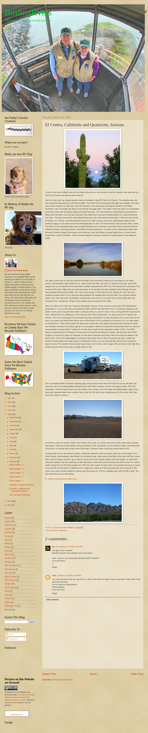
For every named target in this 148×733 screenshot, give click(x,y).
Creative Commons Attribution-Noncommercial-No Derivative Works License (20, 697)
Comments (11, 639)
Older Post (137, 674)
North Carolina (11, 576)
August (13, 433)
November (14, 421)
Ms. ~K (55, 547)
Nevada (8, 562)
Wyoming (8, 609)
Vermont (8, 598)
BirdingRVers (28, 12)
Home (93, 674)
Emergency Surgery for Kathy (21, 485)
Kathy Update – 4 (16, 469)
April (12, 449)
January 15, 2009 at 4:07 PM (71, 547)
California (63, 530)
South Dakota (10, 587)
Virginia (8, 602)
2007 (10, 505)
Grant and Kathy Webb (18, 270)
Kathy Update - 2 (16, 477)
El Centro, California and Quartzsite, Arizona (19, 490)
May (12, 445)
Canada (8, 529)
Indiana (8, 547)
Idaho (7, 540)
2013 (10, 398)
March (12, 453)
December (14, 417)
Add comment (52, 600)
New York (8, 573)
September (14, 429)
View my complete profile (15, 317)
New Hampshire (11, 565)
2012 (10, 402)
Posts (9, 634)
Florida (7, 536)
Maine (7, 551)
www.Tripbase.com (17, 714)
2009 (10, 414)
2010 (10, 410)
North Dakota (10, 580)
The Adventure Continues (19, 495)
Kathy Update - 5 (16, 465)
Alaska (7, 518)
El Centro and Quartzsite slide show (61, 479)
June (12, 441)
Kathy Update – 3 (16, 473)
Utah (7, 595)
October (13, 425)
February (14, 457)
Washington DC (11, 606)
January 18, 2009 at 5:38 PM (69, 575)
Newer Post (49, 674)
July (11, 437)
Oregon (8, 584)
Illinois (7, 543)
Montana (8, 558)
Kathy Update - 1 (16, 481)
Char (54, 575)
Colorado (8, 532)
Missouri (8, 554)
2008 (10, 501)
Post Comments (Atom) (63, 680)
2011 (10, 406)
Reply (54, 567)
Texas (7, 591)
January (13, 461)
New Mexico (10, 569)
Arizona (55, 530)
